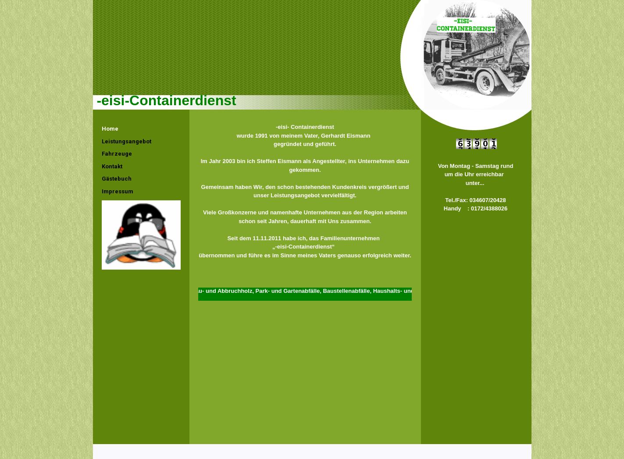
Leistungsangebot (126, 141)
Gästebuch (117, 178)
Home (110, 128)
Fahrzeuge (117, 153)
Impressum (117, 191)
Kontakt (112, 166)
